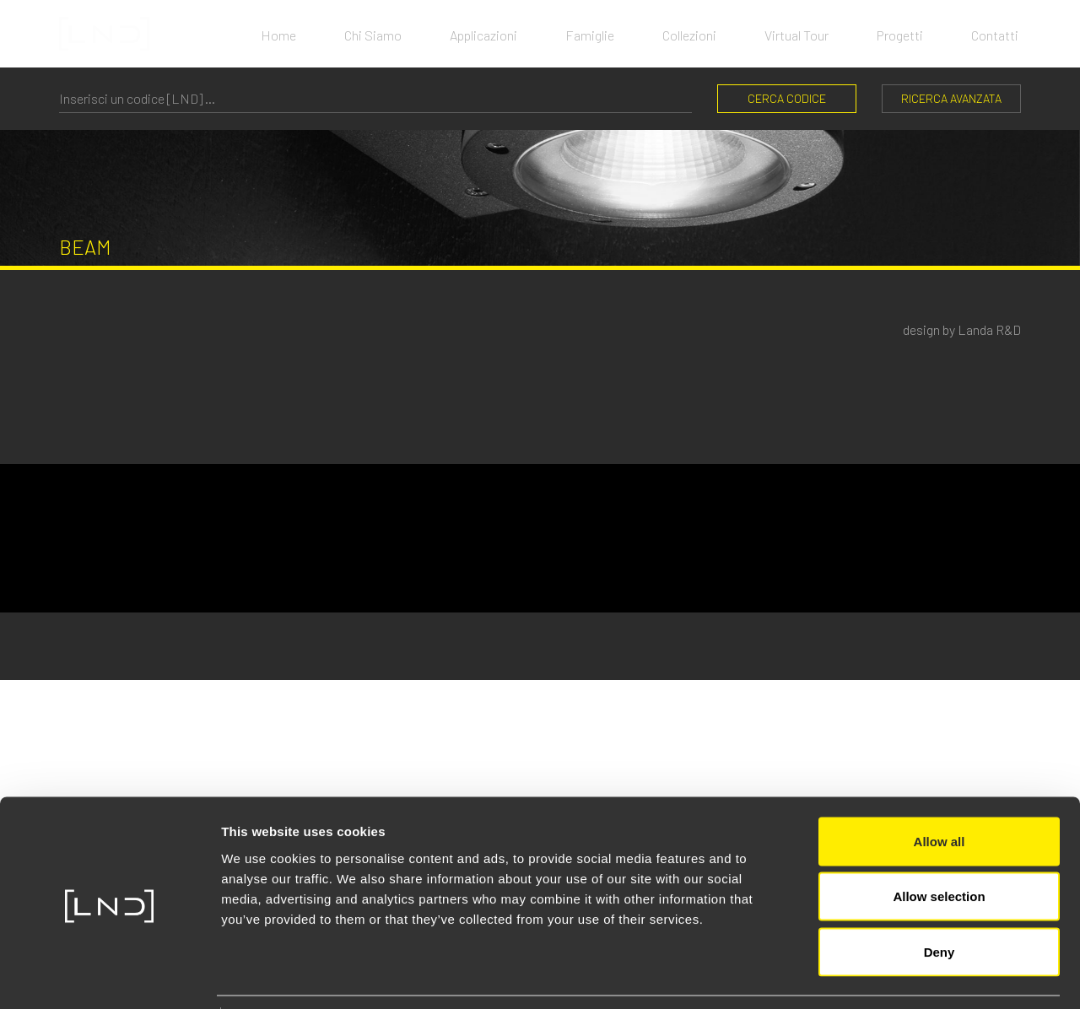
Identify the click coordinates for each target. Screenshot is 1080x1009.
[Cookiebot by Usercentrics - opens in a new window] (109, 976)
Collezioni (684, 33)
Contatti (997, 33)
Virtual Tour (794, 33)
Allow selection (939, 843)
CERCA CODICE (787, 98)
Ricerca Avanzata (951, 98)
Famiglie (582, 33)
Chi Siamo (360, 33)
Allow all (939, 787)
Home (263, 33)
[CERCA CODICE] (375, 98)
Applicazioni (473, 33)
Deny (939, 898)
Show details (885, 976)
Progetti (900, 33)
